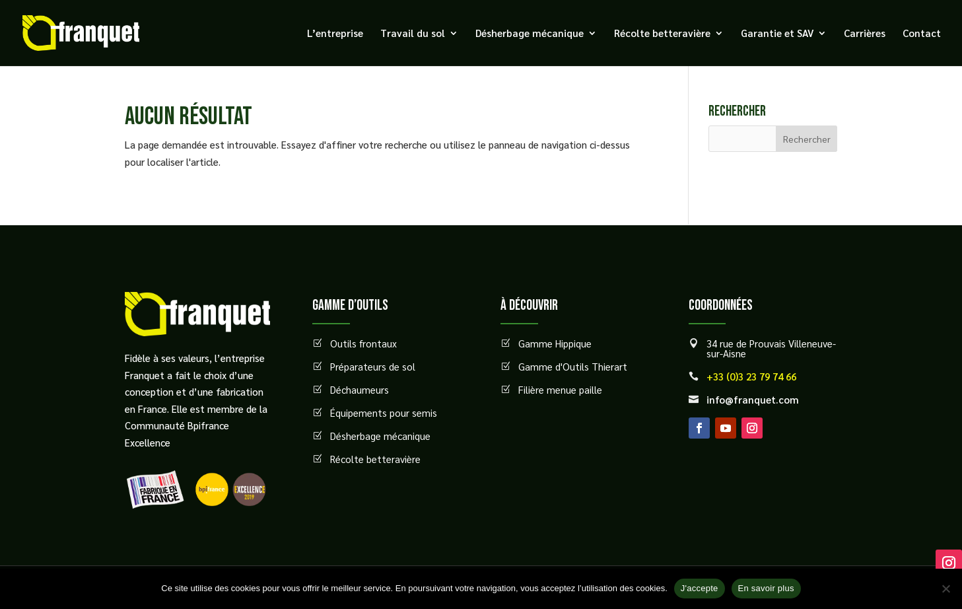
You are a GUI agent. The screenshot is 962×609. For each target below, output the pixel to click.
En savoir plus (766, 588)
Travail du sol (412, 33)
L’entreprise (335, 33)
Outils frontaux (363, 343)
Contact (922, 33)
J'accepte (699, 588)
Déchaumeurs (359, 389)
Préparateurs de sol (372, 366)
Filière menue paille (560, 389)
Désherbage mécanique (529, 33)
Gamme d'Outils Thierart (572, 366)
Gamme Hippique (555, 343)
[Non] (945, 588)
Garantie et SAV (777, 33)
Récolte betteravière (662, 33)
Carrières (864, 33)
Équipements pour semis (383, 412)
